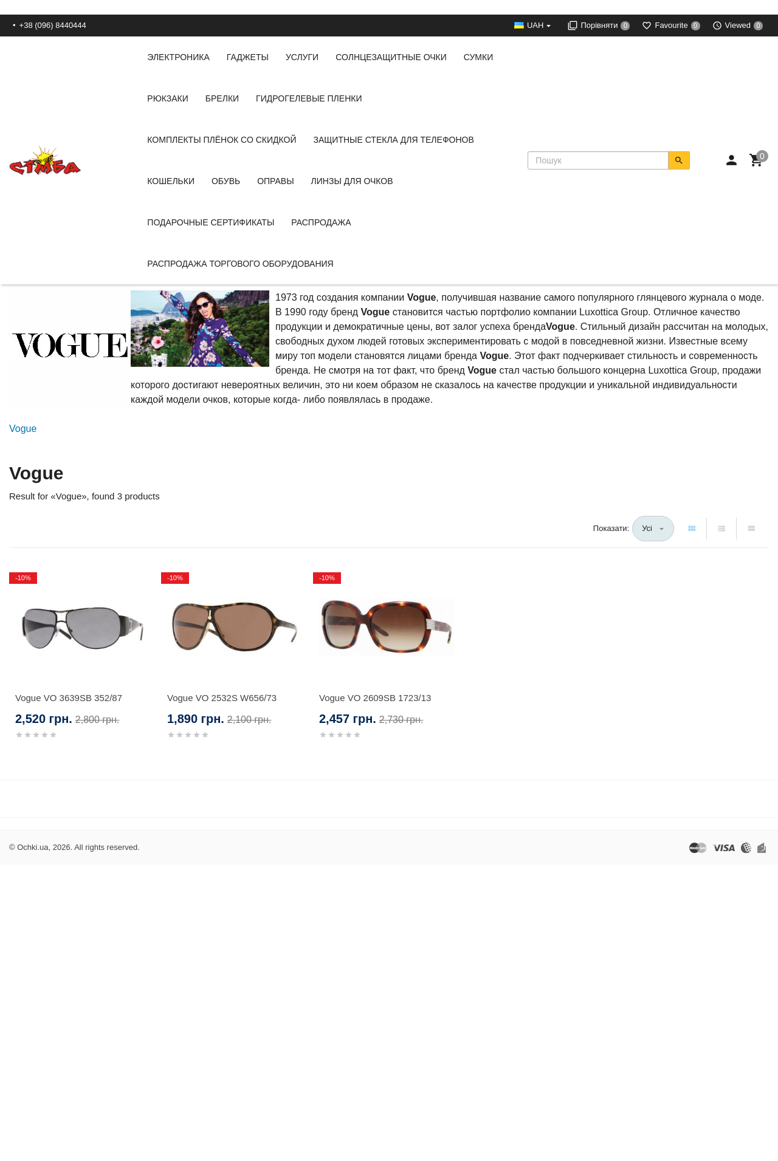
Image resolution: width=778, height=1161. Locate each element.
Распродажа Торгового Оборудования (240, 264)
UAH (535, 25)
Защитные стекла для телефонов (393, 140)
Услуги (302, 57)
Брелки (222, 98)
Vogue (22, 428)
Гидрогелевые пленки (309, 98)
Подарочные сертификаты (210, 222)
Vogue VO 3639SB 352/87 (68, 698)
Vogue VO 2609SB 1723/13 (375, 698)
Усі (647, 528)
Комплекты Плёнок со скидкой (221, 140)
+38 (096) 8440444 (52, 25)
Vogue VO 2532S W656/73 (222, 698)
